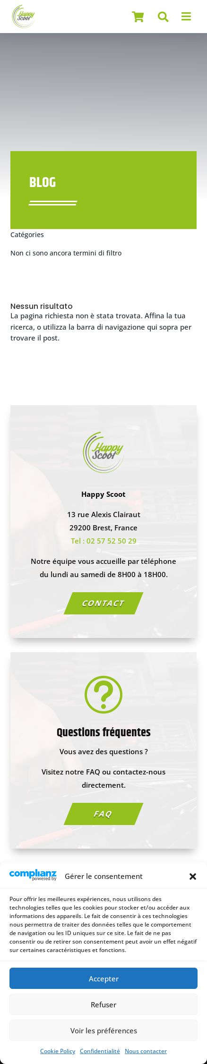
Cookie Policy (57, 1051)
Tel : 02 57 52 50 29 (104, 540)
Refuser (103, 1004)
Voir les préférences (103, 1030)
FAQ (103, 814)
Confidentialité (100, 1051)
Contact (103, 603)
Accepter (104, 978)
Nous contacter (146, 1051)
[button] (193, 876)
